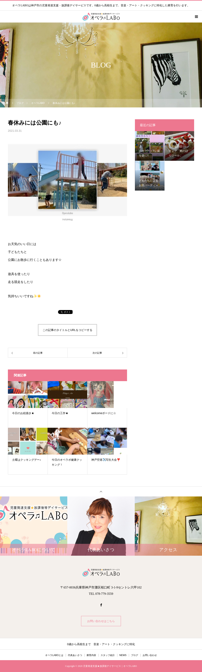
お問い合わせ (150, 655)
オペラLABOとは (54, 655)
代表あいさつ (75, 655)
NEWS (122, 655)
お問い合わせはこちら (101, 621)
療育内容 (91, 655)
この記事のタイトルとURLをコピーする (67, 330)
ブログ (134, 655)
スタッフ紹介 (108, 655)
